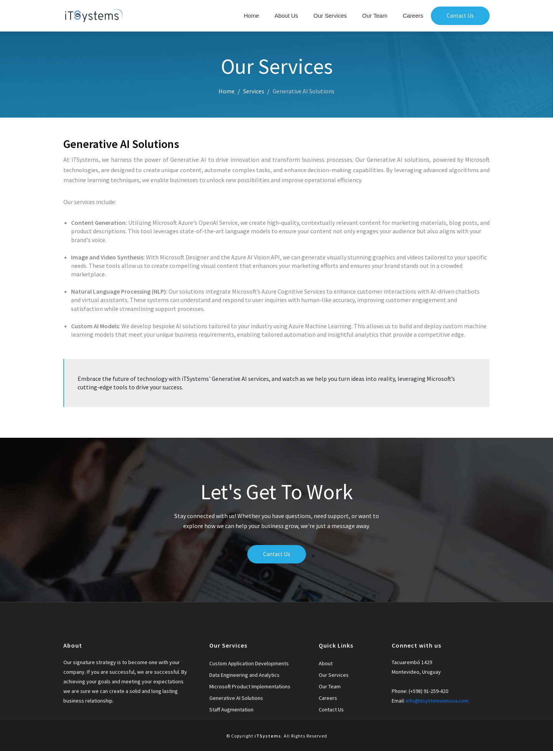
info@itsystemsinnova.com (437, 700)
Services (253, 91)
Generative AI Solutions (236, 698)
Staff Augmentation (231, 709)
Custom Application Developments (249, 663)
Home (251, 15)
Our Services (330, 15)
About (326, 663)
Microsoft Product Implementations (249, 686)
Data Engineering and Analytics (244, 674)
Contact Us (460, 15)
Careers (413, 15)
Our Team (374, 15)
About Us (286, 15)
